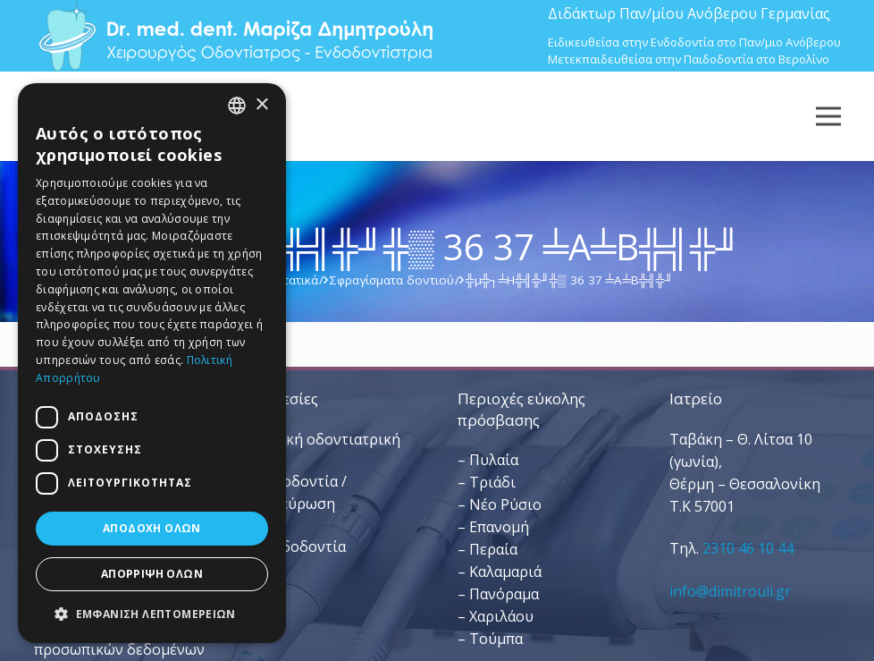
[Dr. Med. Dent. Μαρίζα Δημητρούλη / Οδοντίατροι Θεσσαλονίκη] (235, 36)
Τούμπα (496, 638)
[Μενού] (828, 116)
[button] (152, 614)
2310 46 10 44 (748, 548)
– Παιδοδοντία (296, 546)
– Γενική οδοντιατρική (323, 439)
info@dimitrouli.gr (730, 591)
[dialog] (152, 363)
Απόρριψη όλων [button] (152, 573)
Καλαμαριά (505, 571)
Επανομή (499, 527)
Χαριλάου (501, 616)
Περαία (493, 549)
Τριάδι (492, 482)
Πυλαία (493, 460)
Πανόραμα (504, 594)
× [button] (261, 105)
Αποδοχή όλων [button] (152, 528)
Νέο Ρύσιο (505, 504)
